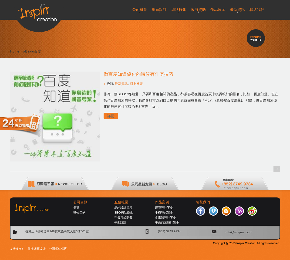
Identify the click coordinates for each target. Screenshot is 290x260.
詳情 (111, 116)
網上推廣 (136, 84)
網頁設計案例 (164, 207)
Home (14, 51)
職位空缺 (79, 212)
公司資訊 (80, 202)
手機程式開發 (123, 217)
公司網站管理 (58, 248)
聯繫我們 (203, 202)
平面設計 (120, 222)
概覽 (76, 207)
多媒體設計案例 (165, 217)
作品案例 (162, 202)
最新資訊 (121, 84)
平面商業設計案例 (167, 222)
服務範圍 (121, 202)
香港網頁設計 (36, 248)
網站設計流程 (123, 207)
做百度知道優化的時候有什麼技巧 (138, 74)
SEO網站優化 (123, 212)
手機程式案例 (164, 212)
